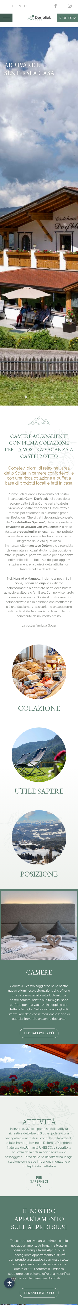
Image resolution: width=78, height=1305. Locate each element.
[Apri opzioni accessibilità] (9, 1283)
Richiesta (68, 18)
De (26, 6)
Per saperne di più (39, 1033)
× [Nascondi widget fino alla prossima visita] (13, 1278)
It (12, 6)
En (18, 6)
